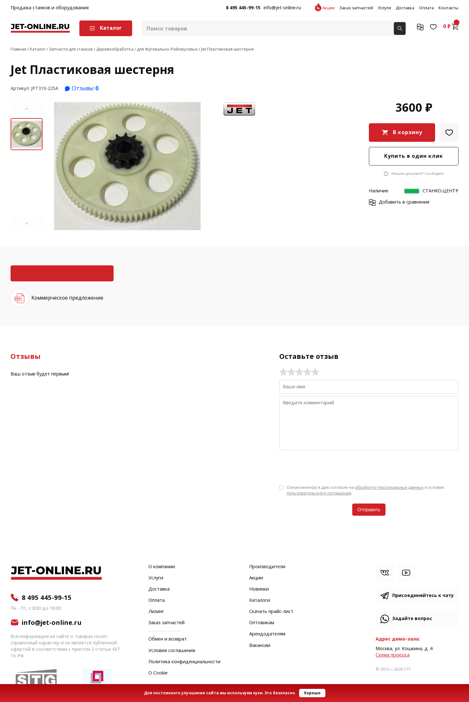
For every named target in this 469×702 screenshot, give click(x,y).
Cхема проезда (392, 655)
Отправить (368, 509)
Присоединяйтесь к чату (423, 595)
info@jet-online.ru (282, 8)
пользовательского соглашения (319, 493)
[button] (27, 109)
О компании (161, 567)
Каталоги (259, 600)
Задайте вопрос (412, 618)
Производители (267, 567)
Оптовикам (261, 623)
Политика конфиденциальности (184, 662)
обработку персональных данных (389, 487)
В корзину (407, 132)
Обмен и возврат (167, 639)
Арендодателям (267, 634)
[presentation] (328, 466)
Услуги (384, 8)
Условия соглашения (171, 651)
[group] (127, 166)
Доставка (405, 8)
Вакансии (259, 645)
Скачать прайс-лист (271, 612)
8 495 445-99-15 (243, 8)
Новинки (259, 589)
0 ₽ (450, 26)
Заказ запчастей (356, 8)
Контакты (448, 8)
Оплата (426, 8)
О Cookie (158, 673)
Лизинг (156, 612)
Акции (328, 8)
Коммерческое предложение (67, 298)
